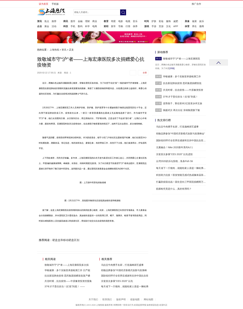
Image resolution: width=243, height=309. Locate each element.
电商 (94, 26)
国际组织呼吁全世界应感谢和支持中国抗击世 (124, 275)
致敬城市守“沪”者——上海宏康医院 (181, 58)
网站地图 (148, 299)
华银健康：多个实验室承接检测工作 (182, 76)
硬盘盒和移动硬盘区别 (65, 240)
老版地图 (135, 299)
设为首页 (43, 4)
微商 (201, 26)
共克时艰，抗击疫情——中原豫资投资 (183, 90)
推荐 (54, 21)
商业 (94, 21)
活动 (54, 26)
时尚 (146, 21)
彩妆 (161, 21)
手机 (73, 26)
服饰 (168, 21)
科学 (87, 26)
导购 (120, 26)
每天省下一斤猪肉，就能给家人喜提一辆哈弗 (124, 286)
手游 (154, 26)
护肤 (154, 21)
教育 (106, 21)
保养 (135, 26)
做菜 (194, 21)
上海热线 (54, 49)
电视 (128, 21)
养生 (194, 26)
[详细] (172, 68)
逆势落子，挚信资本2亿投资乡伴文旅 (182, 103)
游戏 (146, 26)
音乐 (135, 21)
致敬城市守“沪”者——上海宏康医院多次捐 (67, 265)
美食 (187, 21)
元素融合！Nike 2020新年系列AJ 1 (174, 147)
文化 (168, 26)
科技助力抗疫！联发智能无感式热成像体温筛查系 (182, 175)
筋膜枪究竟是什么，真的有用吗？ (174, 188)
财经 (106, 26)
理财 (87, 21)
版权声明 (121, 299)
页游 (161, 26)
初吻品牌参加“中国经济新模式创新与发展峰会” (180, 133)
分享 (145, 73)
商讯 (65, 21)
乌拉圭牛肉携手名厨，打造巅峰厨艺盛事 (122, 265)
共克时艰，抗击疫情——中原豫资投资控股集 (68, 281)
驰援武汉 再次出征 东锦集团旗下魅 (181, 110)
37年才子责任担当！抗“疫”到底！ (180, 96)
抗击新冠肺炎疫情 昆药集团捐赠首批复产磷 (67, 275)
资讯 (39, 21)
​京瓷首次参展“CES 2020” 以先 (117, 281)
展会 (46, 26)
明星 (113, 21)
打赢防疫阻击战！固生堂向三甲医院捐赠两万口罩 (182, 182)
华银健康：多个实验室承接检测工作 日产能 (67, 270)
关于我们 (93, 299)
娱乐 (201, 21)
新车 (113, 26)
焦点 (46, 21)
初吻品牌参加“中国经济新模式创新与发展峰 (124, 270)
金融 (80, 21)
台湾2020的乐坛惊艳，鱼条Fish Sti (174, 161)
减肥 (175, 21)
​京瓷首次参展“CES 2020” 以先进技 (174, 154)
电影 (120, 21)
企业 (39, 26)
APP (175, 26)
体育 (187, 26)
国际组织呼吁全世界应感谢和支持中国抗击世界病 (182, 140)
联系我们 (107, 299)
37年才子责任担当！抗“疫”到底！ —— (65, 286)
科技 (65, 26)
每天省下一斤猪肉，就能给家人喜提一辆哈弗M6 (181, 168)
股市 (73, 21)
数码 (80, 26)
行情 (128, 26)
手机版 (55, 4)
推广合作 (197, 5)
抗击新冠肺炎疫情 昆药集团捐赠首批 (182, 83)
